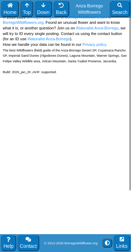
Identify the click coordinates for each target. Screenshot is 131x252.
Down (43, 9)
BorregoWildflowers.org (23, 22)
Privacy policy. (94, 44)
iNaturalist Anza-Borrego (97, 28)
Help (8, 243)
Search (120, 9)
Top (27, 9)
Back (61, 9)
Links (122, 243)
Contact (28, 243)
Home (9, 9)
